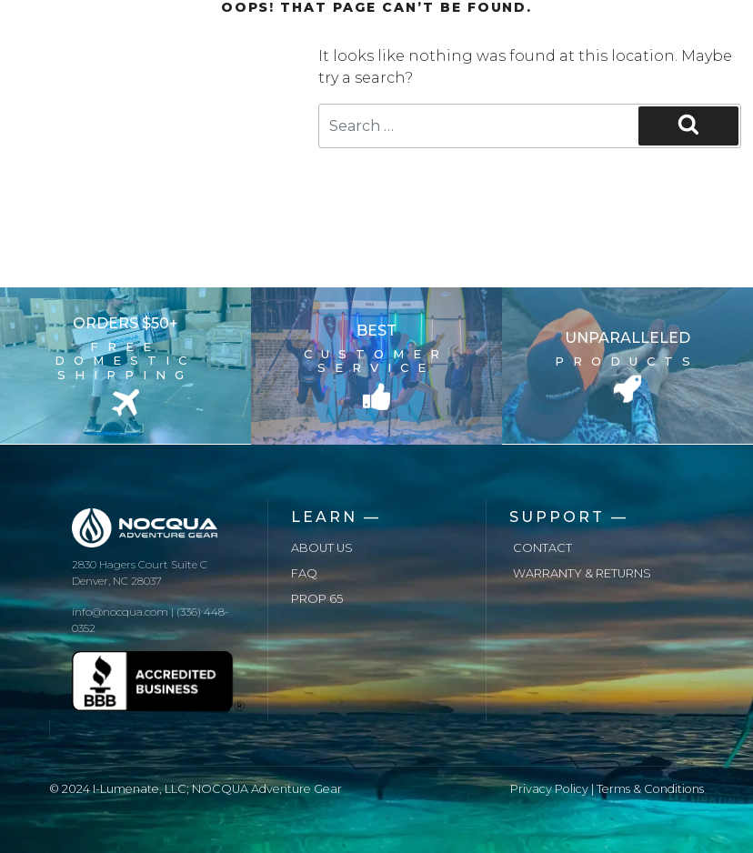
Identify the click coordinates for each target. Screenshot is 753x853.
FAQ (304, 573)
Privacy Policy (549, 789)
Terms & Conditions (650, 789)
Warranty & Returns (582, 573)
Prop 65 (317, 599)
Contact (542, 548)
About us (322, 548)
